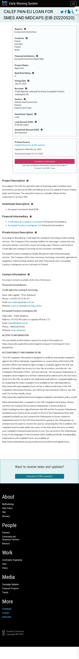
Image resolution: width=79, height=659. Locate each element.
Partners (6, 532)
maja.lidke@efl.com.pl (17, 323)
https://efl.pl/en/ (18, 330)
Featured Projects (10, 588)
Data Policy (7, 508)
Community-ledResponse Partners (10, 538)
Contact (5, 613)
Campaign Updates (10, 584)
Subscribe (6, 617)
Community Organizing (12, 560)
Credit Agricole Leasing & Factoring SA (26, 222)
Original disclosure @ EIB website (30, 145)
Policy (5, 568)
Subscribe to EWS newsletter (39, 476)
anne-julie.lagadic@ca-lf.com (21, 302)
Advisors (6, 543)
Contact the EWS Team (44, 168)
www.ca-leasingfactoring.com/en (26, 306)
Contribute (6, 608)
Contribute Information (44, 161)
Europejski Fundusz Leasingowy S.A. (24, 225)
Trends (5, 592)
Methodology (8, 504)
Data (4, 564)
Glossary (6, 516)
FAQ (4, 512)
